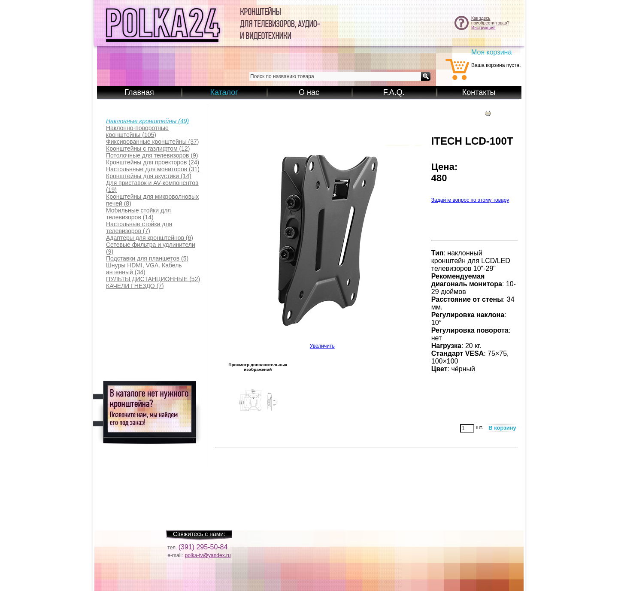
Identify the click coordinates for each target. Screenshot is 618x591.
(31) (153, 169)
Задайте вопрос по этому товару (470, 200)
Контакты (479, 92)
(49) (147, 121)
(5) (147, 258)
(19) (152, 186)
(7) (139, 227)
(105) (137, 131)
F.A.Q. (394, 92)
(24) (152, 162)
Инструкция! (483, 27)
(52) (153, 279)
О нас (309, 92)
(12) (148, 148)
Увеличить (322, 343)
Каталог (224, 92)
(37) (152, 141)
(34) (144, 269)
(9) (152, 155)
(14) (148, 176)
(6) (149, 237)
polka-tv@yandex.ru (208, 555)
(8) (152, 200)
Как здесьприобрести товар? (490, 20)
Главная (139, 92)
